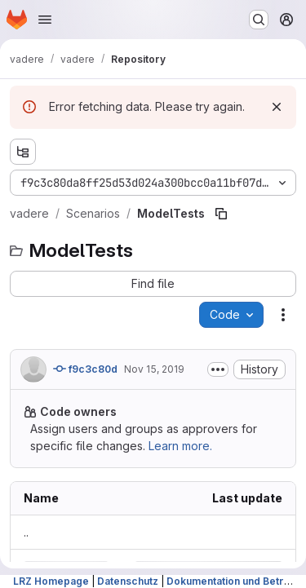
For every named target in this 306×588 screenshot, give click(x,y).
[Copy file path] (221, 214)
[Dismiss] (276, 107)
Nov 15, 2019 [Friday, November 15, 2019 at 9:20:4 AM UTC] (154, 369)
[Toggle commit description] (217, 369)
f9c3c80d (85, 368)
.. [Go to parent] (26, 532)
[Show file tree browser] (23, 152)
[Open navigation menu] (45, 20)
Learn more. (180, 446)
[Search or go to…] (258, 19)
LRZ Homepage (51, 581)
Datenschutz (127, 581)
